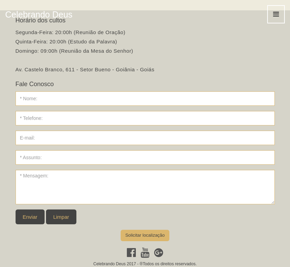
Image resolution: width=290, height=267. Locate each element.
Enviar (30, 217)
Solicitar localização (145, 235)
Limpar (61, 217)
